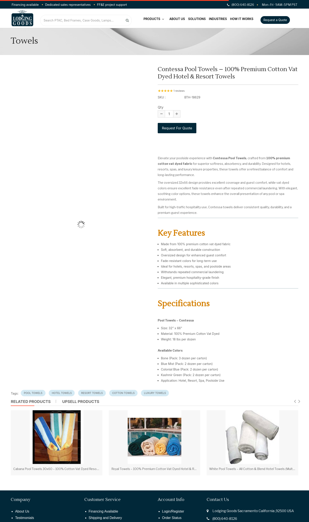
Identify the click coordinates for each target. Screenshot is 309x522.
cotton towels (123, 393)
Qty (161, 107)
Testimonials (24, 518)
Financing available (25, 4)
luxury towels (155, 393)
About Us (177, 19)
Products (154, 19)
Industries (218, 19)
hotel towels (62, 393)
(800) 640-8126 (224, 519)
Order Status (172, 518)
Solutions (197, 19)
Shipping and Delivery (105, 518)
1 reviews (179, 90)
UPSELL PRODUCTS (80, 401)
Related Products (31, 401)
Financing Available (103, 511)
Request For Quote (177, 128)
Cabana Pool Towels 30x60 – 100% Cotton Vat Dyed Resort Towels (61, 469)
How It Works (241, 19)
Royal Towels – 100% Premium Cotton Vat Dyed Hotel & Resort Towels (162, 469)
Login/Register (173, 511)
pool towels (33, 393)
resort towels (92, 393)
